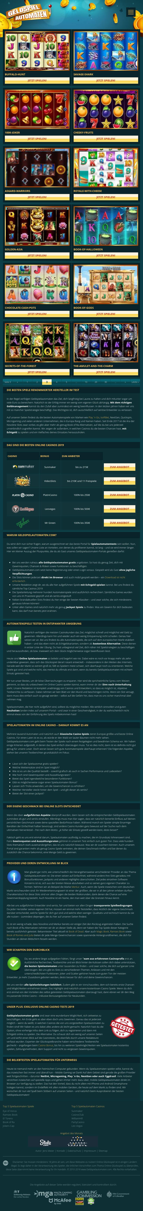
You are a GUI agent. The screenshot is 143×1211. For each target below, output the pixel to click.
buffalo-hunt (15, 74)
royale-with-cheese (88, 191)
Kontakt (61, 1150)
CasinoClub (78, 1114)
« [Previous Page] (17, 382)
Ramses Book (117, 931)
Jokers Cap (8, 1125)
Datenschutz (74, 1150)
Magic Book (102, 931)
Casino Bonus (45, 1045)
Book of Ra (9, 1122)
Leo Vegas (77, 1125)
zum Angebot (119, 467)
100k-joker (12, 132)
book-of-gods (84, 307)
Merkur (75, 886)
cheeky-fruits (83, 132)
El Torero (8, 1118)
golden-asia (14, 249)
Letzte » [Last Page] (135, 382)
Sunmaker (77, 1111)
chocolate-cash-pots (20, 307)
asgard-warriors (17, 191)
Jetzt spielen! (37, 80)
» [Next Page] (125, 382)
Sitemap (103, 1150)
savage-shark (83, 74)
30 (106, 382)
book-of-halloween (88, 249)
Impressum (90, 1150)
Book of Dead (76, 931)
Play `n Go (94, 417)
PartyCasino (78, 1122)
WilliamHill (77, 1118)
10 (86, 382)
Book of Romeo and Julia (20, 935)
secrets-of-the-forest (20, 366)
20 (96, 382)
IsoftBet (104, 417)
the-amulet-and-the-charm (93, 366)
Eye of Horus (10, 1111)
